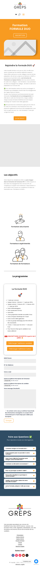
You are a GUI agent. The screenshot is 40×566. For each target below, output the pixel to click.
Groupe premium (20, 540)
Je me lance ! (20, 118)
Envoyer (9, 420)
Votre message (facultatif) (20, 398)
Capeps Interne (20, 539)
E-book (20, 542)
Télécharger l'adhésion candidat (20, 343)
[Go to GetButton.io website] (36, 564)
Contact (20, 544)
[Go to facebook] (36, 561)
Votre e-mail (20, 373)
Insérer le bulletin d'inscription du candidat (20, 384)
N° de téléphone (20, 366)
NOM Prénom (20, 359)
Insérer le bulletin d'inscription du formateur (20, 379)
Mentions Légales (20, 564)
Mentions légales (20, 546)
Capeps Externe (20, 537)
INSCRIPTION (20, 35)
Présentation (20, 535)
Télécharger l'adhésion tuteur (20, 349)
